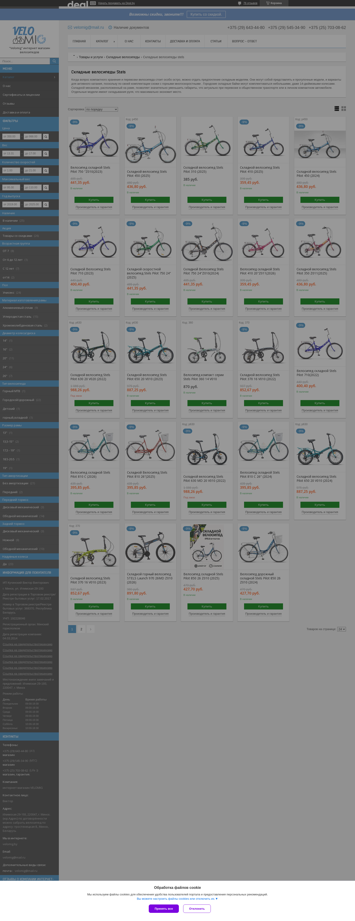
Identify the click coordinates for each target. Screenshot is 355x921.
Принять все (164, 908)
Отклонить (197, 908)
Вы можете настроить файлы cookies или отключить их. (176, 898)
